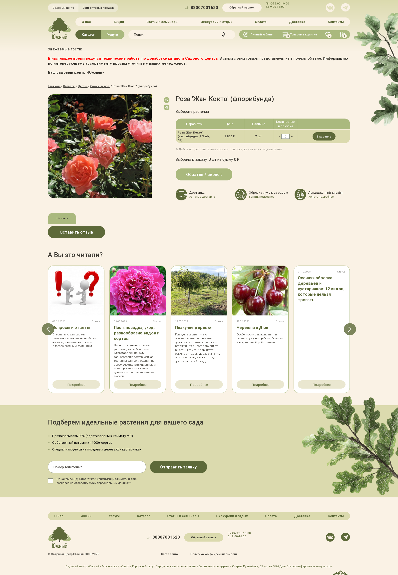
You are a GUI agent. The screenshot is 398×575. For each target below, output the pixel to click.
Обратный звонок (241, 7)
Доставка (297, 22)
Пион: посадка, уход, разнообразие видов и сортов (136, 333)
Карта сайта (169, 554)
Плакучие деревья (193, 327)
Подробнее (76, 385)
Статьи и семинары (162, 22)
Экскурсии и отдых (216, 22)
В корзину (324, 136)
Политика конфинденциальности (213, 554)
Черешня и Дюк (252, 327)
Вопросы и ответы (71, 327)
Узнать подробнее (261, 196)
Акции (118, 22)
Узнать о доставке (202, 196)
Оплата (261, 22)
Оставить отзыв (76, 232)
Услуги (112, 34)
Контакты (336, 22)
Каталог (88, 34)
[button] (48, 329)
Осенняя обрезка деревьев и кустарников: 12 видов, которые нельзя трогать (321, 289)
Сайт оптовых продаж (98, 7)
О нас (86, 22)
